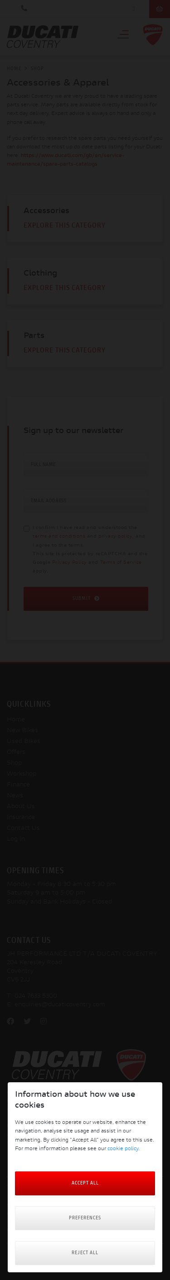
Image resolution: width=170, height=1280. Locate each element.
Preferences (85, 1218)
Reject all (85, 1253)
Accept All (85, 1183)
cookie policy (122, 1149)
